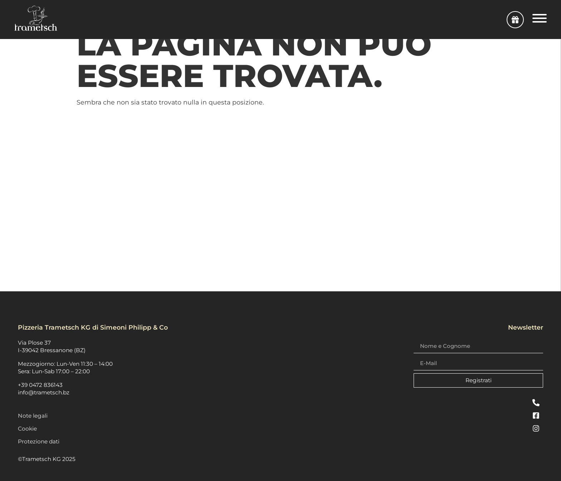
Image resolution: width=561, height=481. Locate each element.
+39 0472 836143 (40, 385)
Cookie (27, 428)
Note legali (33, 415)
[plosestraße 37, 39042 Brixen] (280, 201)
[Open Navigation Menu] (539, 19)
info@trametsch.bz (43, 392)
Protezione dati (38, 441)
